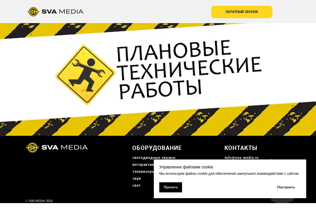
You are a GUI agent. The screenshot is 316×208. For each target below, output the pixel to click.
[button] (242, 12)
